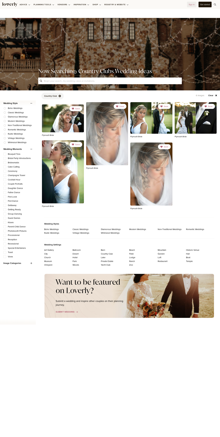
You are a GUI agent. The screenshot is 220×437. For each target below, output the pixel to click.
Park (75, 261)
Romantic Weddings (195, 229)
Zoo (131, 264)
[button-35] (205, 4)
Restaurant (162, 261)
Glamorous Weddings (111, 229)
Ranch (132, 261)
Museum (48, 261)
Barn (103, 249)
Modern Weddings (137, 229)
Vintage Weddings (81, 232)
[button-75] (215, 4)
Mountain (162, 249)
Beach (132, 249)
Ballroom (77, 249)
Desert (76, 253)
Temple (189, 261)
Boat (188, 257)
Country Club (107, 253)
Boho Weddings (51, 229)
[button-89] (52, 96)
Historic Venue (192, 249)
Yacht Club (105, 264)
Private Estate (107, 261)
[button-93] (213, 95)
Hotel (75, 257)
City (46, 253)
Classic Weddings (81, 229)
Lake (103, 257)
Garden (161, 253)
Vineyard (48, 264)
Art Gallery (49, 249)
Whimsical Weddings (110, 232)
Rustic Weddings (51, 232)
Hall (188, 253)
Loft (159, 257)
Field (131, 253)
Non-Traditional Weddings (170, 229)
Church (47, 257)
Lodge (132, 257)
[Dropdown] (120, 106)
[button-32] (191, 4)
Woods (76, 264)
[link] (107, 136)
